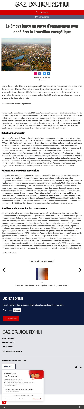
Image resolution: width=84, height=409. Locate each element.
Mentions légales (8, 342)
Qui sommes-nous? (8, 338)
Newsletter (42, 17)
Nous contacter (7, 347)
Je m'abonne (42, 13)
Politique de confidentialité (12, 351)
